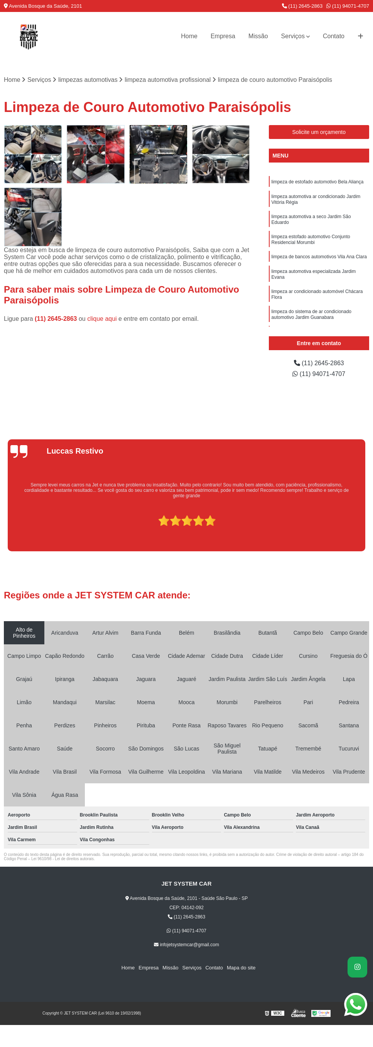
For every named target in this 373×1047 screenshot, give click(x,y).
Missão (258, 36)
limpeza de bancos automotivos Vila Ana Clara (319, 256)
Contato (333, 36)
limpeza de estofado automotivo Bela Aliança (318, 182)
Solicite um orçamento (319, 132)
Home (189, 36)
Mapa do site (241, 968)
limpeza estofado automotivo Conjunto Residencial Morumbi (311, 239)
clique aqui (102, 318)
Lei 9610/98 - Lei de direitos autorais (62, 859)
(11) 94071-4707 (347, 6)
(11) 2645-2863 (302, 6)
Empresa (223, 36)
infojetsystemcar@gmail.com (186, 944)
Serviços (293, 36)
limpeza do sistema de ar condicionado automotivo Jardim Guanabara (311, 314)
